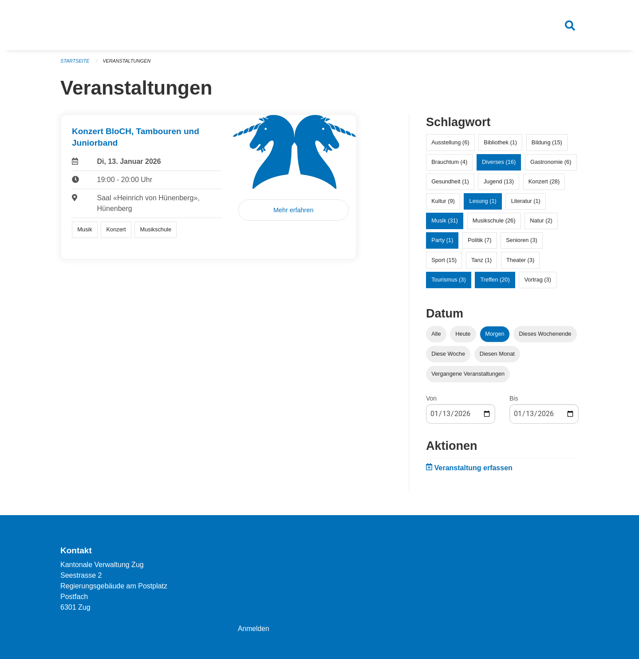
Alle (436, 335)
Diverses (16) (499, 163)
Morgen (494, 335)
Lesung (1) (483, 202)
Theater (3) (520, 261)
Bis (513, 399)
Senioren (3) (521, 241)
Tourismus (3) (448, 281)
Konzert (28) (544, 182)
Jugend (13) (499, 182)
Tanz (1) (481, 261)
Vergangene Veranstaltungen (468, 375)
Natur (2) (541, 222)
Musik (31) (444, 222)
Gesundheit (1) (450, 182)
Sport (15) (444, 261)
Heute (462, 335)
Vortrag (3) (537, 281)
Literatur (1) (525, 202)
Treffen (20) (495, 281)
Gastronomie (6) (550, 163)
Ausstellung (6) (450, 143)
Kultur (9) (443, 202)
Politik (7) (479, 241)
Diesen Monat (497, 355)
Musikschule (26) (494, 222)
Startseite (75, 62)
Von (431, 399)
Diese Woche (448, 355)
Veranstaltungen (127, 62)
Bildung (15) (547, 143)
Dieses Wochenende (545, 335)
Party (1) (442, 241)
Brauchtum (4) (449, 163)
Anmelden (254, 628)
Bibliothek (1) (500, 143)
